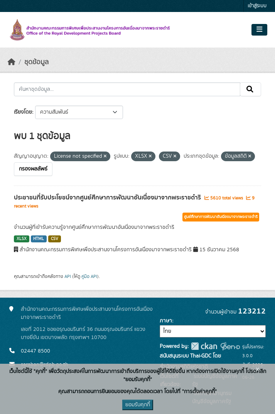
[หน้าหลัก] (11, 62)
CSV (54, 239)
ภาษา (166, 321)
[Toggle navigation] (259, 30)
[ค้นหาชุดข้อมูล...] (127, 89)
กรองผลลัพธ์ (33, 169)
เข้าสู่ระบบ (257, 6)
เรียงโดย (23, 112)
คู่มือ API (89, 276)
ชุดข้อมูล (36, 62)
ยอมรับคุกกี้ (137, 405)
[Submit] (250, 89)
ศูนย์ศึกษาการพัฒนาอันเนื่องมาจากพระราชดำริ (221, 217)
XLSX (22, 239)
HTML (38, 239)
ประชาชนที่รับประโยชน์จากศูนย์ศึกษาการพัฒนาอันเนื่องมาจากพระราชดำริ (108, 198)
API (67, 276)
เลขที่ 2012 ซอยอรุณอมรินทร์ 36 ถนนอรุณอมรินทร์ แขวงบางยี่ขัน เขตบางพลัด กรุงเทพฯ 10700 (83, 333)
